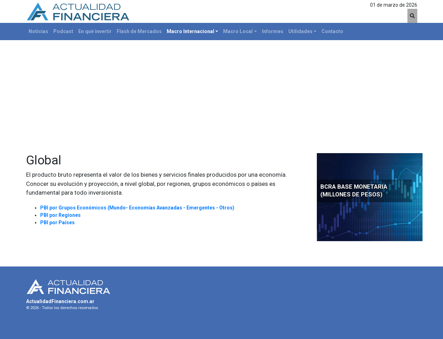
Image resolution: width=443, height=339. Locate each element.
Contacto (332, 31)
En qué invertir (95, 31)
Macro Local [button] (238, 31)
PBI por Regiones (60, 215)
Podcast (63, 31)
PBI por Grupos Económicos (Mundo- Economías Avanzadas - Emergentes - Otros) (137, 208)
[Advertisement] (221, 93)
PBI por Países (57, 222)
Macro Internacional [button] (190, 31)
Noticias (38, 31)
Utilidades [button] (300, 31)
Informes (272, 31)
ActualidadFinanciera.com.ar (60, 301)
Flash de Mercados (139, 31)
